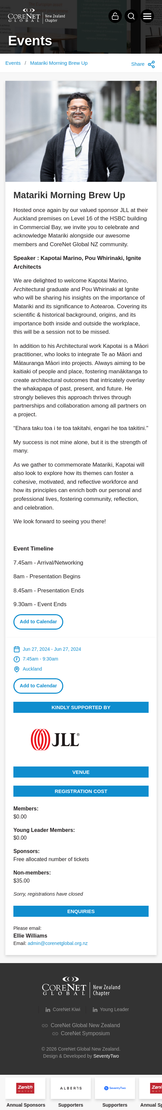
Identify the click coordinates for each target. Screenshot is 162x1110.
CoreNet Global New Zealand (81, 1025)
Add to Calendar (38, 621)
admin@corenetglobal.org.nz (58, 943)
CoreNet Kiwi (62, 1009)
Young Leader (110, 1009)
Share (143, 64)
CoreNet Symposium (81, 1033)
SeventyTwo (106, 1056)
